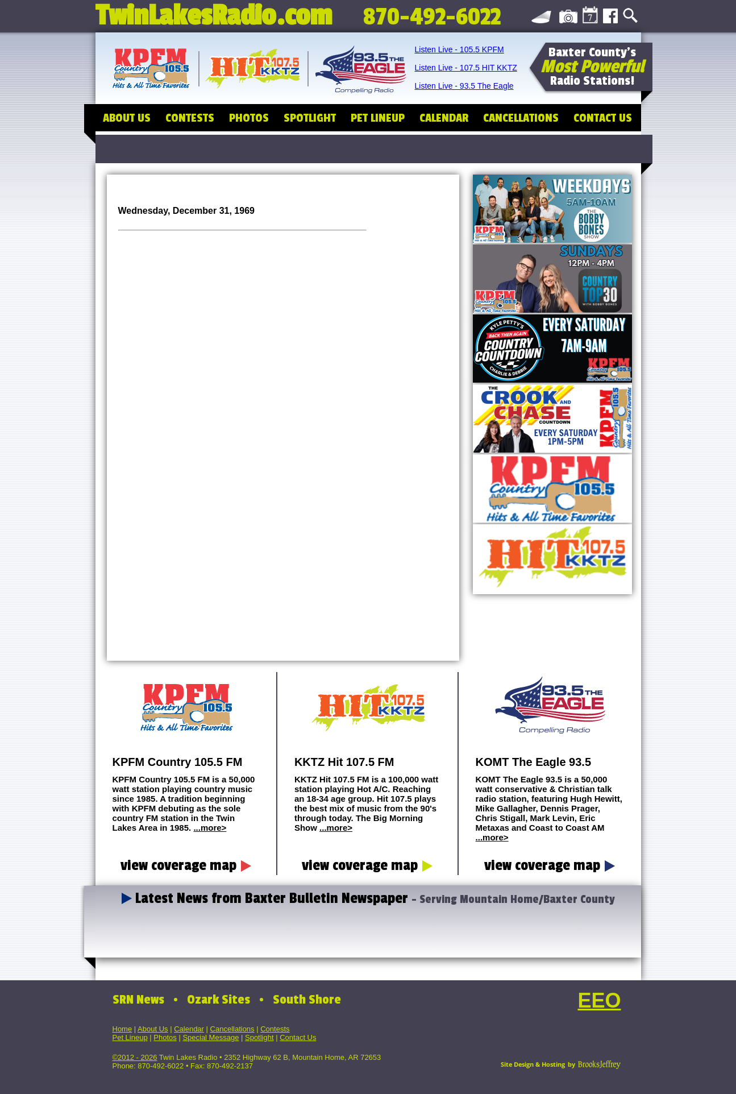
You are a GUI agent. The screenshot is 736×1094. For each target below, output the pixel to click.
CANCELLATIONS (521, 118)
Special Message (210, 1037)
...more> (209, 827)
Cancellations (232, 1029)
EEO (599, 1000)
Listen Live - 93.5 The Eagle (464, 85)
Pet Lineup (130, 1037)
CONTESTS (189, 118)
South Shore (307, 1000)
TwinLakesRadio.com (213, 12)
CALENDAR (443, 118)
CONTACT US (602, 118)
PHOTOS (249, 118)
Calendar (189, 1029)
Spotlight (259, 1037)
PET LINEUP (378, 118)
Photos (164, 1037)
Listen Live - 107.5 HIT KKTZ (466, 67)
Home (122, 1029)
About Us (153, 1029)
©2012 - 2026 (135, 1057)
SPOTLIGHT (310, 118)
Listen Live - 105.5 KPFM (459, 49)
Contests (274, 1029)
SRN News (138, 1000)
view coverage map (185, 865)
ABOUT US (127, 118)
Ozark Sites (218, 1000)
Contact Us (298, 1037)
